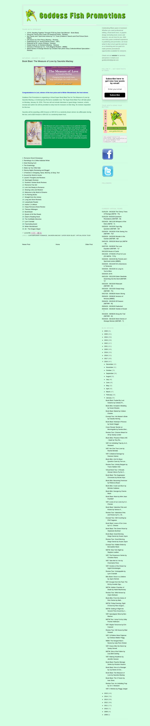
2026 (106, 331)
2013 (106, 699)
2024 (106, 337)
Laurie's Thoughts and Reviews (34, 178)
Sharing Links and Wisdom (34, 190)
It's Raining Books (31, 195)
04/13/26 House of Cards (110, 251)
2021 (106, 346)
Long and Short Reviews (33, 199)
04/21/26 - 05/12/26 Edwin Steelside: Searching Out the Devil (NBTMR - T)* (114, 279)
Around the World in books (33, 175)
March (108, 392)
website (115, 55)
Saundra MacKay (54, 235)
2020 (106, 349)
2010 (106, 708)
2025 (106, 334)
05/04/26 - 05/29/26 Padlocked (112, 306)
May (107, 385)
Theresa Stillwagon (31, 209)
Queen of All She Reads (33, 214)
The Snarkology (29, 165)
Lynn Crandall (29, 221)
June (108, 382)
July (107, 379)
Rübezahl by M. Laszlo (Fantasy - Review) (41, 43)
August (108, 376)
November (110, 367)
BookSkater (29, 212)
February (109, 395)
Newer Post (26, 244)
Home (58, 244)
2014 (106, 696)
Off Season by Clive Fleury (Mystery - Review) (42, 40)
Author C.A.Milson (31, 204)
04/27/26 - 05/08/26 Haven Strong (113, 293)
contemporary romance (37, 235)
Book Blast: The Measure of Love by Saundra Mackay (47, 61)
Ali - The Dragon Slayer (33, 229)
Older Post (89, 244)
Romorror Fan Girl (31, 185)
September (110, 373)
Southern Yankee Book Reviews (36, 182)
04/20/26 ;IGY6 (107, 274)
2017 (106, 358)
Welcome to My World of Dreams (36, 192)
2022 (106, 343)
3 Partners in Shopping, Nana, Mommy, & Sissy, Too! (42, 173)
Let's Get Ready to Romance (34, 187)
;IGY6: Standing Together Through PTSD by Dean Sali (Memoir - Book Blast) (53, 33)
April (108, 389)
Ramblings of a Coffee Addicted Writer (37, 160)
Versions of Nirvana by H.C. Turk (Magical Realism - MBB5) (47, 47)
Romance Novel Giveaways (33, 158)
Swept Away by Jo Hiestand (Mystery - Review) (43, 45)
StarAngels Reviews (31, 180)
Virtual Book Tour (83, 235)
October (109, 370)
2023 (106, 340)
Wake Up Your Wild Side (32, 168)
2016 (106, 361)
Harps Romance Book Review (35, 207)
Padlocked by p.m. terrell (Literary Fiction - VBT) (43, 41)
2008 (106, 715)
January (109, 398)
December (110, 364)
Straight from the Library (33, 197)
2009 (106, 712)
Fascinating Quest (31, 224)
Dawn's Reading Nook (32, 217)
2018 (106, 355)
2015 (106, 693)
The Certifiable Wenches (33, 219)
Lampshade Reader (31, 202)
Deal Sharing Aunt (30, 163)
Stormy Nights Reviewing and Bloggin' (37, 170)
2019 (106, 352)
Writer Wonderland (31, 226)
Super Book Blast (68, 235)
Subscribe (115, 95)
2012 (106, 702)
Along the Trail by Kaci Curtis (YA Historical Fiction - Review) (47, 34)
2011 (106, 705)
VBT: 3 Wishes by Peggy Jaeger (117, 689)
